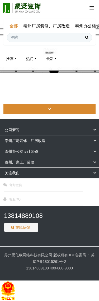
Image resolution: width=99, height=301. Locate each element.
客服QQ (12, 200)
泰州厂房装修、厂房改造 (46, 26)
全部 (14, 26)
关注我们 (12, 173)
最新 (51, 59)
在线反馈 (20, 227)
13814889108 (23, 215)
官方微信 (12, 185)
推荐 (11, 59)
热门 (31, 59)
